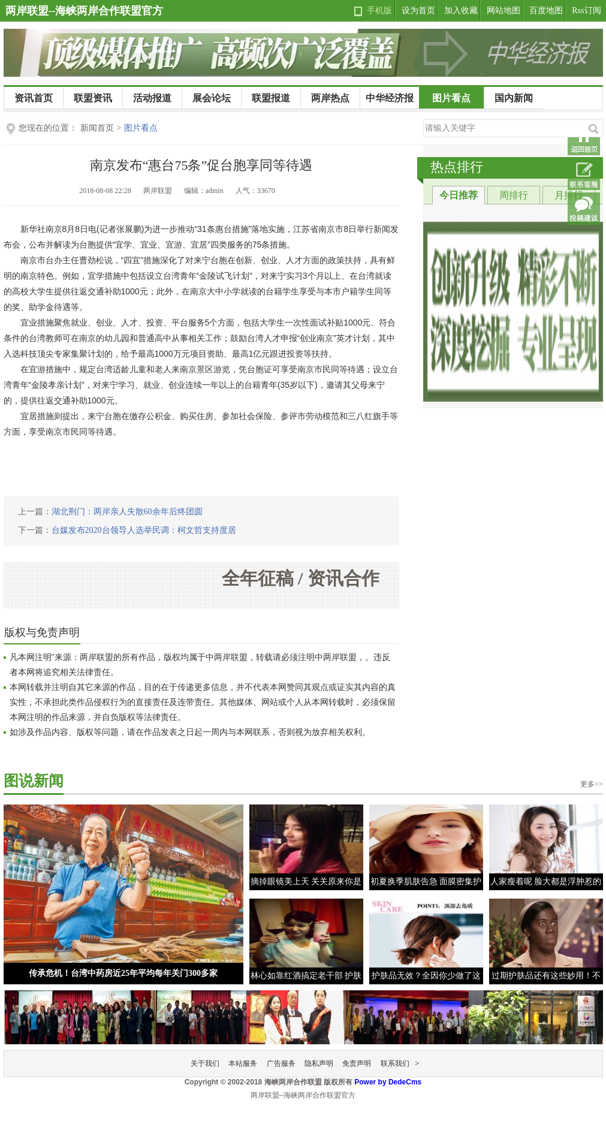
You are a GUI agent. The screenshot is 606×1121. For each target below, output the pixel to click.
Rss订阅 (586, 10)
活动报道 (152, 98)
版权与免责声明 (42, 632)
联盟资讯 (93, 98)
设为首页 (418, 10)
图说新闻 (34, 781)
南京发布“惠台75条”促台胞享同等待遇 (201, 165)
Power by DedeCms (387, 1082)
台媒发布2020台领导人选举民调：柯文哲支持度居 (144, 530)
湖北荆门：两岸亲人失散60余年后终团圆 (127, 511)
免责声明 (356, 1063)
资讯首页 (33, 98)
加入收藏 (461, 10)
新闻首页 (97, 127)
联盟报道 (271, 98)
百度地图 (546, 10)
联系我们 (395, 1063)
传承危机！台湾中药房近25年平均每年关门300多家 (123, 973)
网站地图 (503, 10)
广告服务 (281, 1063)
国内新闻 (514, 98)
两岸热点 (330, 98)
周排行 (513, 195)
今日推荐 (458, 195)
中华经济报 (390, 98)
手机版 (379, 10)
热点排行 (456, 166)
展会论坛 (211, 98)
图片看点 (451, 98)
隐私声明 (318, 1063)
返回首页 (584, 139)
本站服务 (242, 1063)
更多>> (591, 784)
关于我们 (205, 1063)
